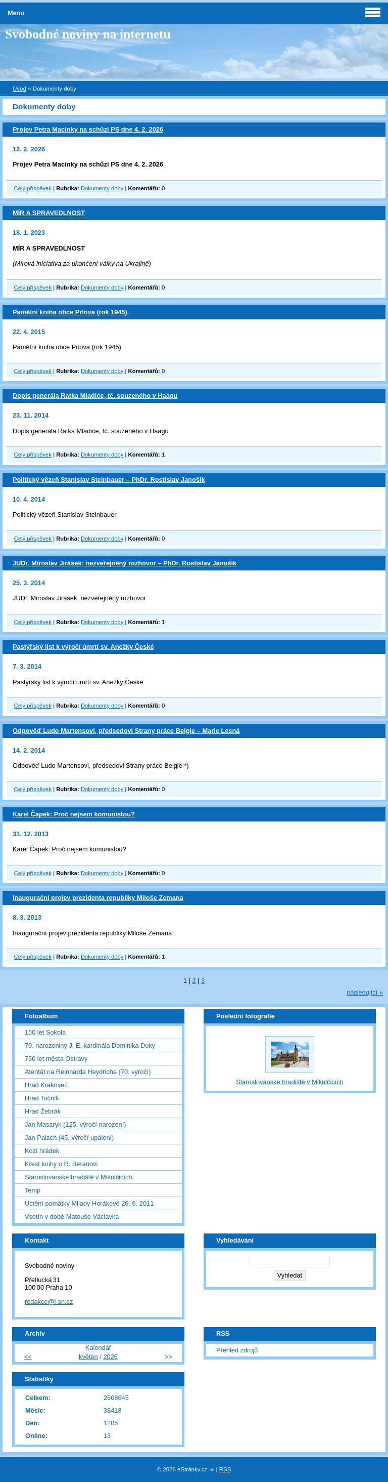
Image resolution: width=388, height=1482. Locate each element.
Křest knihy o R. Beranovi (61, 1164)
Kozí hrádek (42, 1151)
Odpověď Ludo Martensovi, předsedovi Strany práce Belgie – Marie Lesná (126, 730)
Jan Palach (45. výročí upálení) (69, 1137)
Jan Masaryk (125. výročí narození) (75, 1124)
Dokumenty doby (102, 188)
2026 (110, 1357)
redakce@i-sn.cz (49, 1301)
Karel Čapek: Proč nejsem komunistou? (74, 814)
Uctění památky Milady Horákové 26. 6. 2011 (89, 1203)
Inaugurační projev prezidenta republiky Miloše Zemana (98, 897)
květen (88, 1357)
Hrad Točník (42, 1098)
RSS (225, 1469)
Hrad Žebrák (43, 1111)
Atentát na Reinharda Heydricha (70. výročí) (88, 1072)
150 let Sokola (45, 1032)
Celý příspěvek (33, 188)
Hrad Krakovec (46, 1085)
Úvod (19, 89)
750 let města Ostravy (56, 1058)
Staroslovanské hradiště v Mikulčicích (78, 1177)
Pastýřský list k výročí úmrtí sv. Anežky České (83, 646)
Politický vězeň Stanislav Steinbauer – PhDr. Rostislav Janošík (109, 479)
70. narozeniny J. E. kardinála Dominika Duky (90, 1045)
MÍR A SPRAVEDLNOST (49, 213)
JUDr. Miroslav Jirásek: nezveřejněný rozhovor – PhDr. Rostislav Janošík (124, 563)
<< (28, 1357)
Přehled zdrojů (237, 1350)
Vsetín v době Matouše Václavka (72, 1216)
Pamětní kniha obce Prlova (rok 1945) (70, 312)
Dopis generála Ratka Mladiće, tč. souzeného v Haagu (95, 395)
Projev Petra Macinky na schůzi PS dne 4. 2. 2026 (88, 129)
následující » (365, 992)
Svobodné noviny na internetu (88, 34)
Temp (32, 1190)
